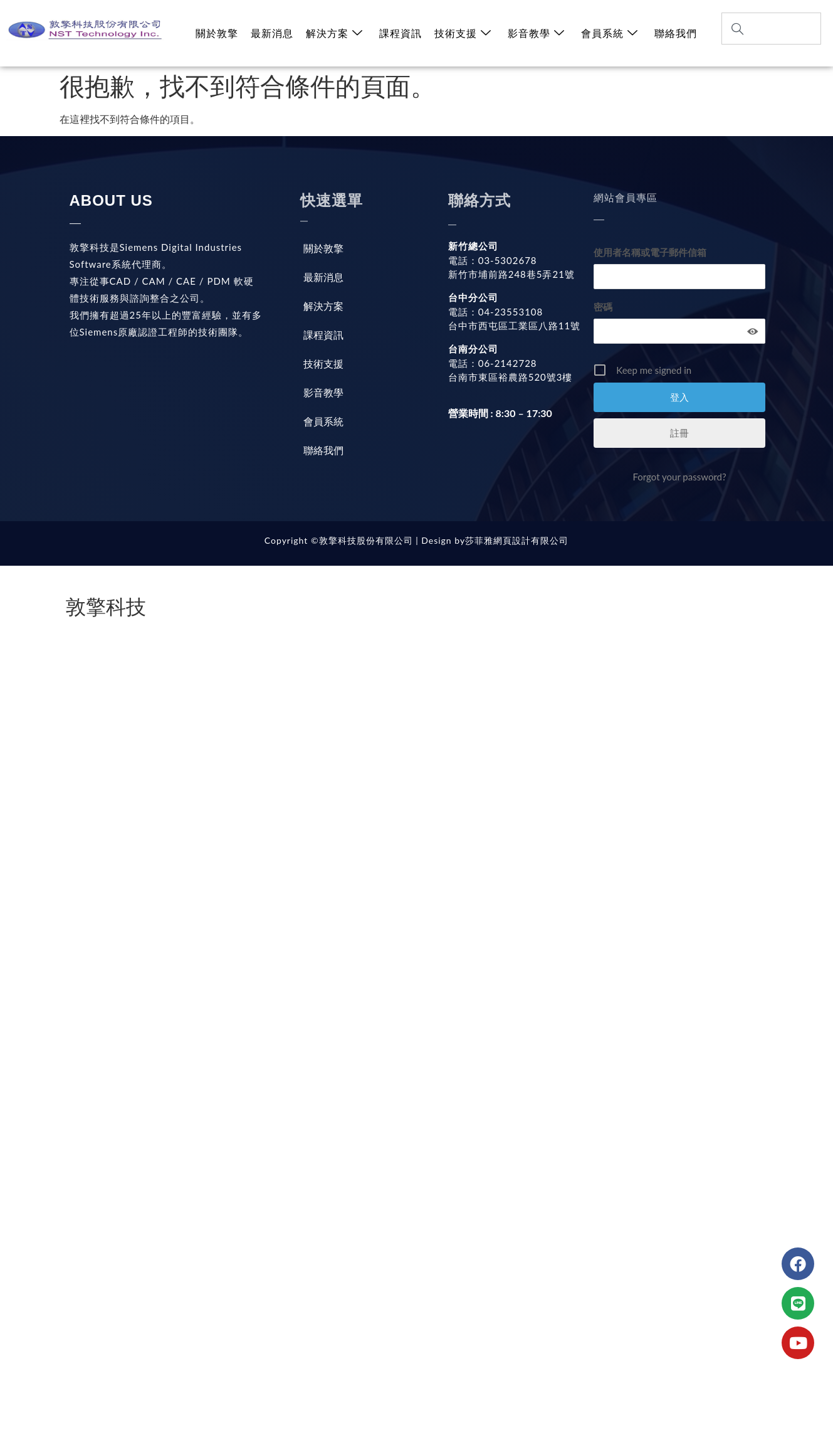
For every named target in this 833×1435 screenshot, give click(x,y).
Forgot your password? (679, 476)
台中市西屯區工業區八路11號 (514, 325)
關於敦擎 (217, 33)
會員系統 (609, 33)
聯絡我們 (675, 33)
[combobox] (771, 29)
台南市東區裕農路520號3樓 (510, 377)
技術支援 (462, 33)
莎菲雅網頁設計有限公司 (516, 540)
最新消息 (272, 33)
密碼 (603, 306)
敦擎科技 (106, 607)
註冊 (679, 432)
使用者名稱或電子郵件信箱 (650, 252)
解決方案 (334, 33)
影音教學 (536, 33)
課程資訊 (400, 33)
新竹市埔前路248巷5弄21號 (511, 274)
